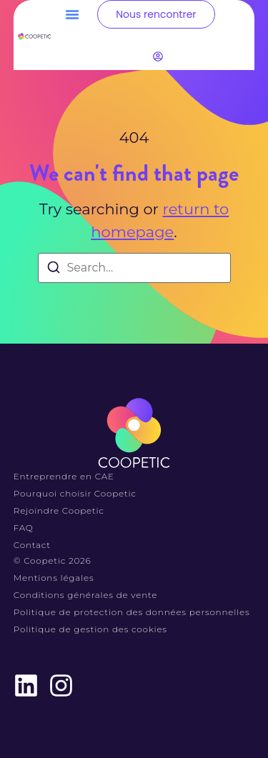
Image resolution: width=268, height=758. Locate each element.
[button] (72, 14)
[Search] (53, 269)
